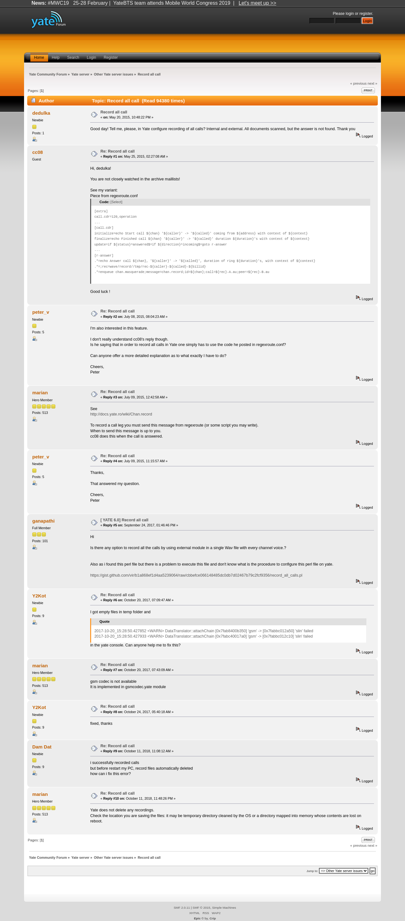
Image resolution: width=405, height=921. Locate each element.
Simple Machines (224, 907)
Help (56, 57)
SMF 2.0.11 (182, 907)
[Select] (116, 202)
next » (372, 83)
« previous (358, 83)
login (350, 13)
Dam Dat (42, 746)
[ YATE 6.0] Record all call (124, 520)
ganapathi (43, 521)
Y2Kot (39, 595)
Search (73, 57)
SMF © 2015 (201, 907)
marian (40, 392)
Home (39, 57)
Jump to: (312, 871)
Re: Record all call (117, 151)
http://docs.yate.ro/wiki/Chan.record (121, 414)
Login (91, 57)
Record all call (113, 112)
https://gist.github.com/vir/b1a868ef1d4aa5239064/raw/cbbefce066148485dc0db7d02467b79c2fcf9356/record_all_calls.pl (196, 575)
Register (111, 57)
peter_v (40, 312)
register (365, 13)
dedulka (41, 113)
